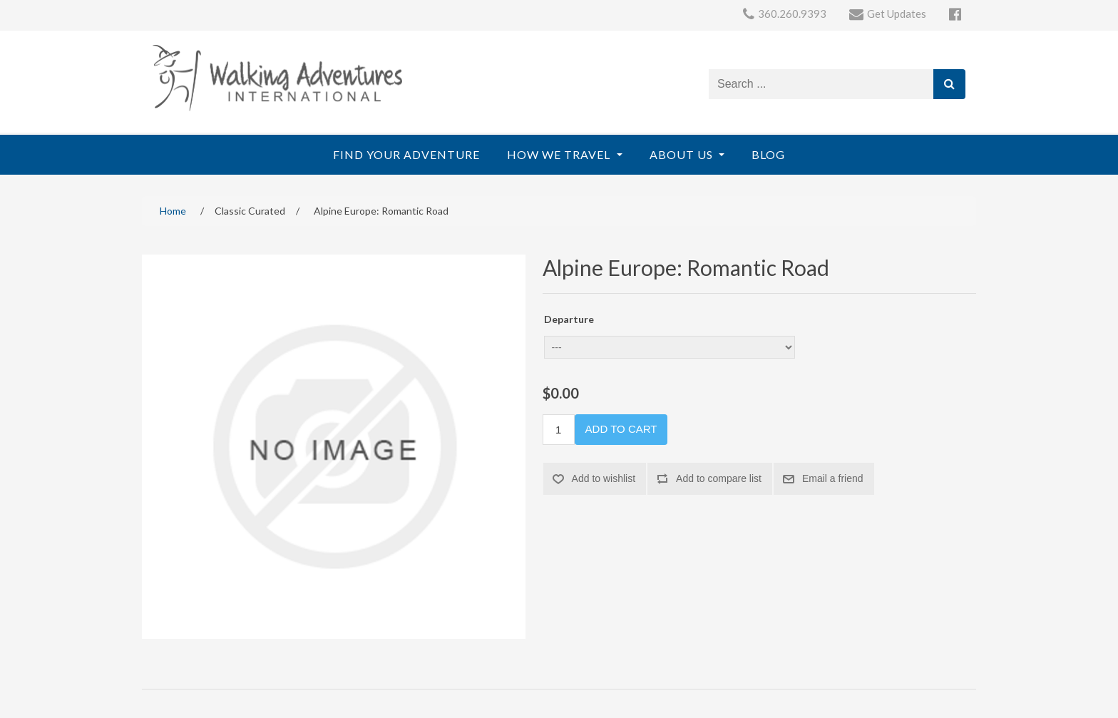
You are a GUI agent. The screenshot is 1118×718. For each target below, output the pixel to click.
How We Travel (560, 154)
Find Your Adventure (406, 154)
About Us (683, 154)
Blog (768, 154)
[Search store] (821, 84)
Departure (569, 319)
